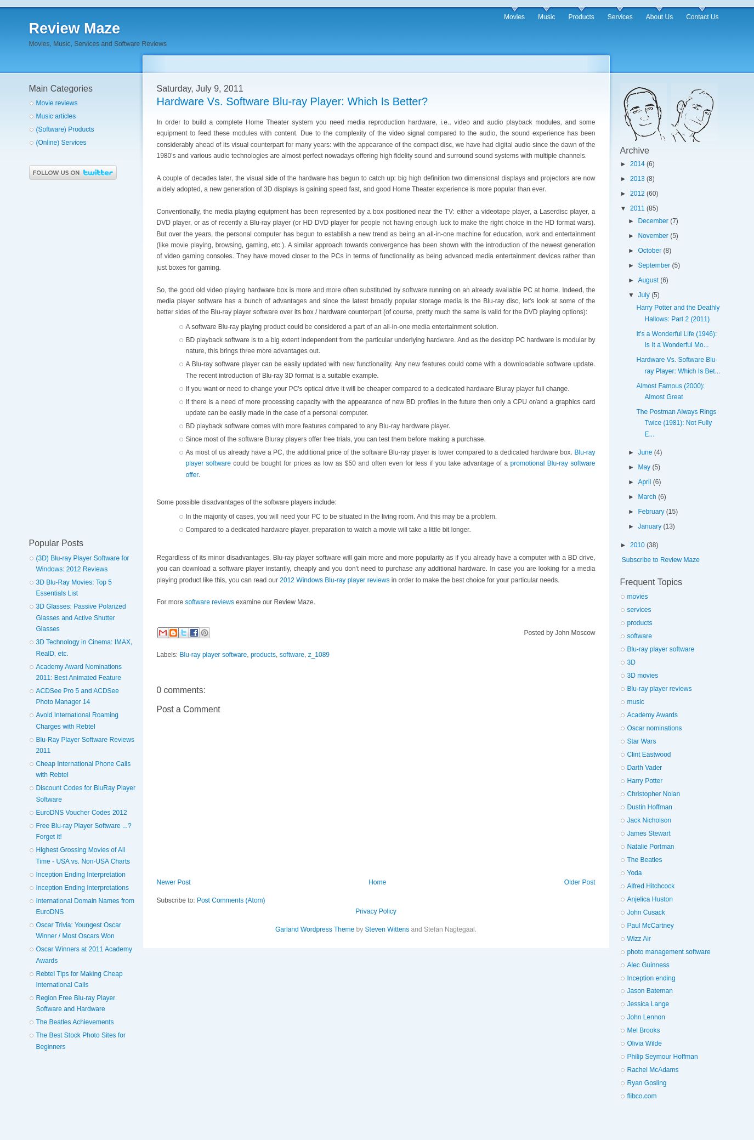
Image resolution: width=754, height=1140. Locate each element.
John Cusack (646, 912)
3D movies (643, 675)
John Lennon (646, 1017)
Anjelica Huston (650, 899)
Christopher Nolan (654, 794)
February (651, 511)
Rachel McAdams (653, 1070)
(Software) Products (65, 129)
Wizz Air (639, 939)
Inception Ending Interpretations (82, 888)
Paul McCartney (650, 925)
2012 (637, 193)
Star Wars (641, 741)
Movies (514, 17)
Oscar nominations (654, 728)
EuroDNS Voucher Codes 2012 (81, 812)
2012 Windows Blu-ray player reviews (334, 580)
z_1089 (319, 655)
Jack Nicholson (649, 820)
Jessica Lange (648, 1004)
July (643, 295)
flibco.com (642, 1096)
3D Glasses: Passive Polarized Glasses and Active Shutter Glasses (81, 618)
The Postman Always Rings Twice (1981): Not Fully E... (676, 423)
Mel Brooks (643, 1030)
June (645, 452)
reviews (223, 602)
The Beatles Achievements (75, 1022)
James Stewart (649, 833)
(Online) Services (61, 142)
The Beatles (644, 860)
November (653, 236)
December (653, 221)
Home (377, 882)
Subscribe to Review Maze (661, 560)
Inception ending (651, 978)
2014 (637, 164)
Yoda (634, 873)
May (644, 467)
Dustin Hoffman (649, 807)
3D (631, 662)
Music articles (56, 116)
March (647, 497)
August (648, 280)
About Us (659, 17)
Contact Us (702, 17)
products (263, 655)
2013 (637, 179)
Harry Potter (645, 781)
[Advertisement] (73, 359)
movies (637, 596)
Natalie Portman (650, 846)
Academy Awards (652, 715)
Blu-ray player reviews (659, 689)
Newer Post (174, 882)
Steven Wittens (387, 929)
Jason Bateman (650, 991)
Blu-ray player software (213, 655)
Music (546, 17)
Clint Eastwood (649, 754)
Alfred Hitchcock (651, 886)
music (635, 702)
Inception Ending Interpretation (81, 874)
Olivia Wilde (644, 1043)
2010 (637, 545)
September (654, 265)
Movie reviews (57, 103)
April (644, 482)
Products (581, 17)
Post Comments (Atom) (231, 900)
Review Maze (75, 28)
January (649, 526)
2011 (637, 208)
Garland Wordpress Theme (314, 929)
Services (620, 17)
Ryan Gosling (647, 1083)
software (197, 602)
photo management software (669, 952)
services (639, 610)
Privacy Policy (375, 911)
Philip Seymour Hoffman (662, 1056)
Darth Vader (644, 768)
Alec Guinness (648, 965)
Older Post (580, 882)
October (649, 250)
